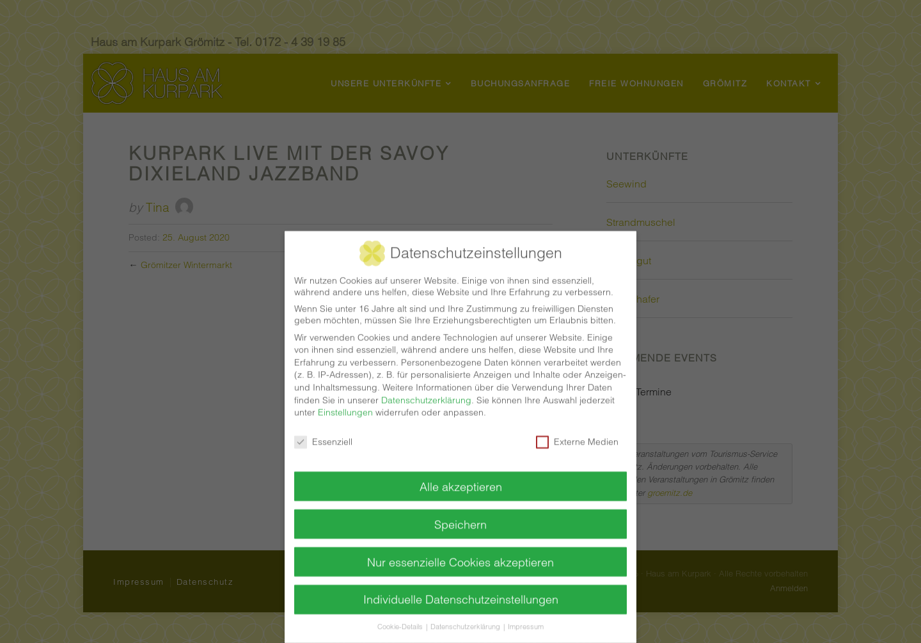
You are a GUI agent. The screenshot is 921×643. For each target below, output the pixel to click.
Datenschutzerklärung (426, 389)
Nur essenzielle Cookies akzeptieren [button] (460, 552)
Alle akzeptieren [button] (461, 476)
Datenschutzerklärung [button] (466, 617)
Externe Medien (577, 431)
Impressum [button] (526, 617)
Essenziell (323, 431)
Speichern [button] (460, 514)
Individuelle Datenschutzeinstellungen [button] (460, 589)
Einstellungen (345, 402)
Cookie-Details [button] (401, 617)
